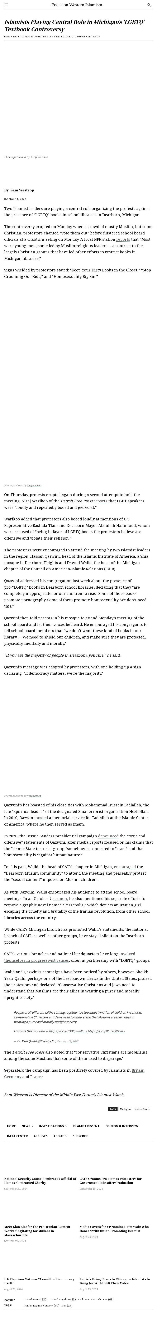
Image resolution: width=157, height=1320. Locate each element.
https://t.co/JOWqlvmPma (68, 1031)
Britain (138, 1070)
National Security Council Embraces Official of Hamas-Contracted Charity (40, 1181)
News (7, 36)
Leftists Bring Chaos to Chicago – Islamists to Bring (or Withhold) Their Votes (115, 1281)
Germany (12, 1076)
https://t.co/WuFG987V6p (106, 1031)
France (36, 1076)
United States (142, 1108)
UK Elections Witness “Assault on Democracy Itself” (39, 1281)
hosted (41, 817)
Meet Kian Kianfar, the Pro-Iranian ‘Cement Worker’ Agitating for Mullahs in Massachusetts (37, 1231)
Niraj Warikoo (34, 485)
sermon (60, 898)
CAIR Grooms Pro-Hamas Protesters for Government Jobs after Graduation (111, 1181)
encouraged (125, 866)
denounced (108, 835)
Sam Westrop (22, 190)
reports (123, 239)
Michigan (125, 1108)
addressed (29, 580)
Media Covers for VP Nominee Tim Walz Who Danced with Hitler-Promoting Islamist (114, 1229)
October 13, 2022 (67, 1041)
